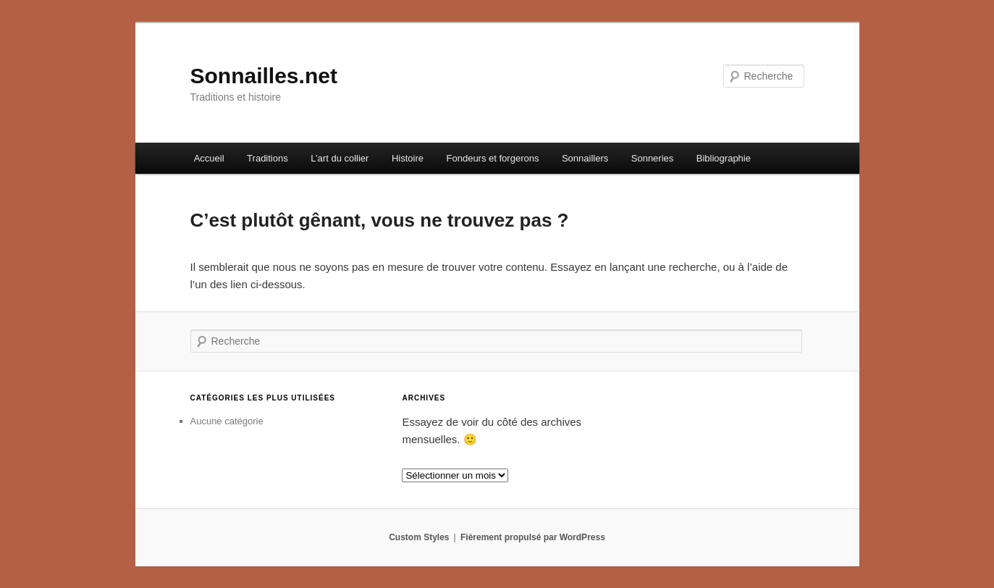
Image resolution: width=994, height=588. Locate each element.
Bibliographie (723, 158)
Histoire (408, 158)
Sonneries (652, 158)
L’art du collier (339, 158)
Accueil (209, 158)
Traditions (267, 158)
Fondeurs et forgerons (493, 158)
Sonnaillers (585, 158)
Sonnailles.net (263, 76)
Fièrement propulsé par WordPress (532, 537)
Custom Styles (419, 537)
